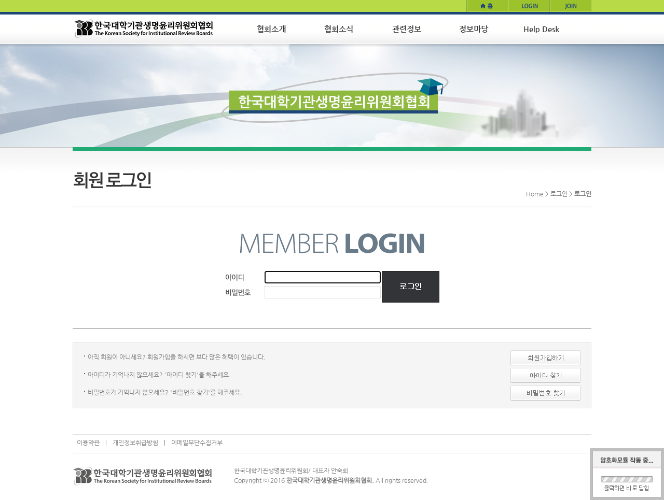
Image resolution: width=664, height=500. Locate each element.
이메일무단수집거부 (197, 442)
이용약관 (88, 442)
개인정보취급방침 (135, 442)
